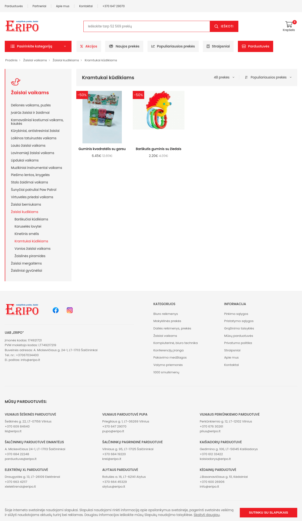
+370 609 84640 (17, 426)
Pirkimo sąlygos (236, 314)
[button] (38, 46)
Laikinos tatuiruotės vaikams (33, 138)
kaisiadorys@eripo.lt (215, 459)
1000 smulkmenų (166, 372)
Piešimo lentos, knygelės (30, 175)
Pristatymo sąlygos (239, 321)
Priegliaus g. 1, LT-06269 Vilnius (125, 421)
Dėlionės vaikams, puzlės (31, 105)
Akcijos (88, 46)
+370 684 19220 (114, 454)
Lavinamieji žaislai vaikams (32, 153)
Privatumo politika (238, 343)
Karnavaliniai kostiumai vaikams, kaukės (37, 122)
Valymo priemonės (168, 365)
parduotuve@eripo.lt (20, 459)
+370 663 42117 (16, 481)
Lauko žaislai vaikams (28, 145)
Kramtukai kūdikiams (101, 60)
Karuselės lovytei (28, 226)
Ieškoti (227, 26)
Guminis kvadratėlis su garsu (102, 149)
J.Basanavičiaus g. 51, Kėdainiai (224, 476)
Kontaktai (86, 6)
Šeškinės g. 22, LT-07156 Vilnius (28, 421)
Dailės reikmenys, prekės (172, 328)
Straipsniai (218, 46)
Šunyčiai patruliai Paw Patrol (33, 190)
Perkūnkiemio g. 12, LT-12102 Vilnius (226, 421)
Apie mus (62, 6)
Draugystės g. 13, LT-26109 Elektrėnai (32, 476)
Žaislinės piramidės (30, 256)
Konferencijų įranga (169, 350)
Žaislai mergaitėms (26, 263)
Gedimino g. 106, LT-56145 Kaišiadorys (229, 449)
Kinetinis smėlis (27, 234)
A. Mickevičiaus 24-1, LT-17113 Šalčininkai (35, 449)
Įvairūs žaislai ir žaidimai (30, 112)
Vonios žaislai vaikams (33, 248)
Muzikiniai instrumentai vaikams (36, 168)
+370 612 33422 (211, 454)
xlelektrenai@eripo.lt (20, 486)
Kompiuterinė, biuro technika (176, 343)
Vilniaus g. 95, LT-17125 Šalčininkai (128, 449)
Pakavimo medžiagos (170, 357)
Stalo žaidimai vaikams (29, 182)
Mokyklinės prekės (167, 321)
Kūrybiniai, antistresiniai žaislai (35, 131)
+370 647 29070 (113, 6)
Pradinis (11, 60)
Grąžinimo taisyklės (239, 328)
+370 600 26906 (212, 481)
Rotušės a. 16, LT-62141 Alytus (124, 476)
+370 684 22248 (17, 454)
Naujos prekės (124, 46)
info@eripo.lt (30, 360)
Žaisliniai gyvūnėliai (26, 270)
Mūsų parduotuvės (238, 335)
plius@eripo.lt (210, 431)
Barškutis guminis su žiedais (158, 149)
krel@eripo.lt (111, 459)
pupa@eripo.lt (113, 431)
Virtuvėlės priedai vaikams (32, 197)
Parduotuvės (14, 6)
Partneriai (39, 6)
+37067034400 (27, 355)
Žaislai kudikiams (66, 60)
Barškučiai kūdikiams (31, 219)
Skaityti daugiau (207, 515)
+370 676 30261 (211, 426)
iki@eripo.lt (13, 431)
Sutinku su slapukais (268, 512)
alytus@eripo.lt (113, 486)
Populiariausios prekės (173, 46)
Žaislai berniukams (26, 204)
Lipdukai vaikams (25, 160)
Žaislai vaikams (35, 60)
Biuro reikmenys (166, 314)
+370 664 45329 (114, 481)
